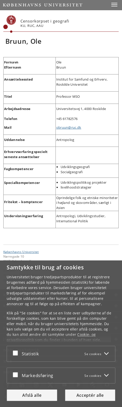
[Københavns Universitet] (9, 24)
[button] (114, 4)
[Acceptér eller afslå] (16, 353)
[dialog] (61, 333)
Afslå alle (31, 395)
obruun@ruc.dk (68, 127)
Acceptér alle (90, 395)
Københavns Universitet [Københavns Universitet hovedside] (21, 252)
